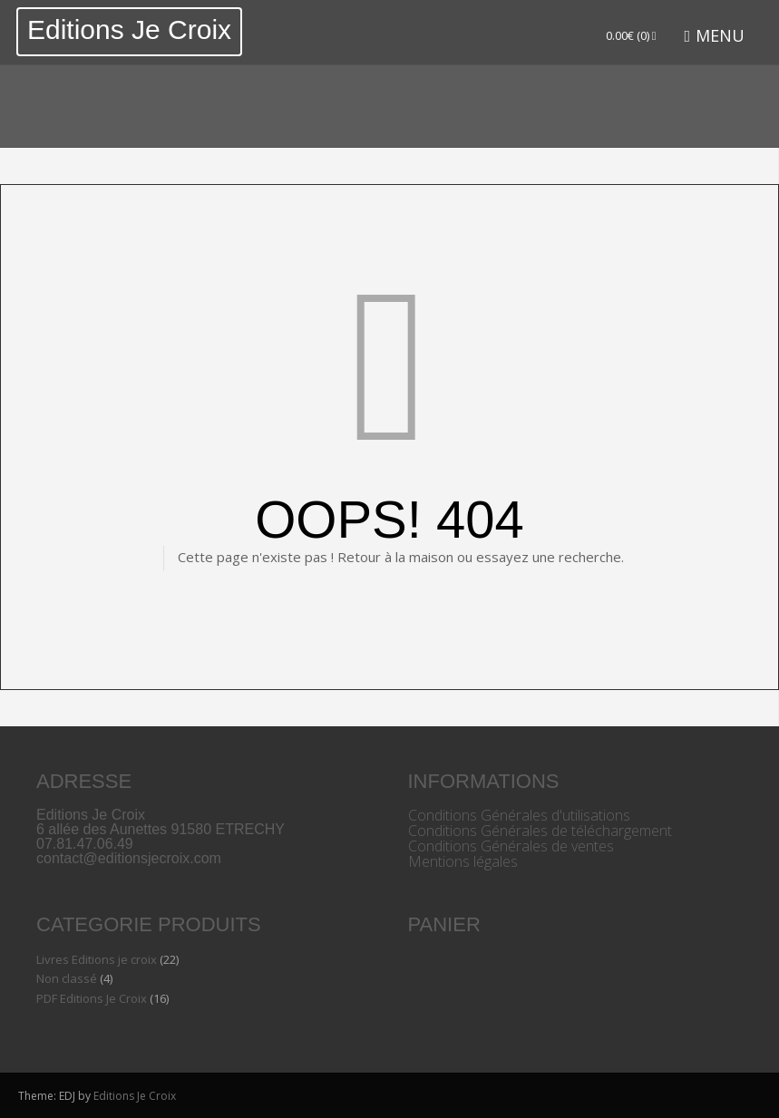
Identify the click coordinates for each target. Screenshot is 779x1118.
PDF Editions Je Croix (91, 998)
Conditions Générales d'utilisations (519, 815)
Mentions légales (463, 861)
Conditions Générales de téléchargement (540, 831)
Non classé (66, 978)
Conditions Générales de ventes (511, 846)
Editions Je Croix (129, 29)
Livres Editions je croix (96, 959)
